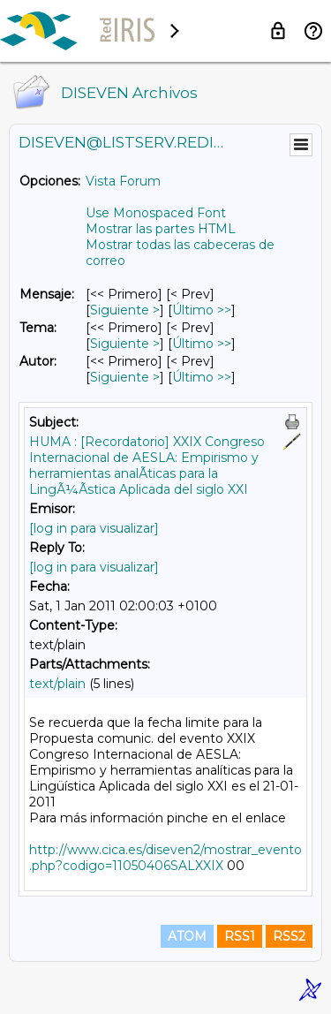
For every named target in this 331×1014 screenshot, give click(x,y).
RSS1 (239, 936)
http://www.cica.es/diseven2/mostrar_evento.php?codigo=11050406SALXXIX (165, 858)
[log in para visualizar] (94, 528)
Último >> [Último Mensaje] (201, 310)
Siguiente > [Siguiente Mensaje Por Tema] (125, 344)
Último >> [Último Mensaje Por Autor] (201, 377)
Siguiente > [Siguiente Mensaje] (125, 310)
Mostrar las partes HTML (161, 229)
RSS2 (289, 936)
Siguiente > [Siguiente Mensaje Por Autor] (125, 377)
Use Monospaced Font (156, 213)
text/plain (57, 684)
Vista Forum (123, 181)
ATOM (187, 936)
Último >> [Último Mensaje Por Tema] (201, 344)
